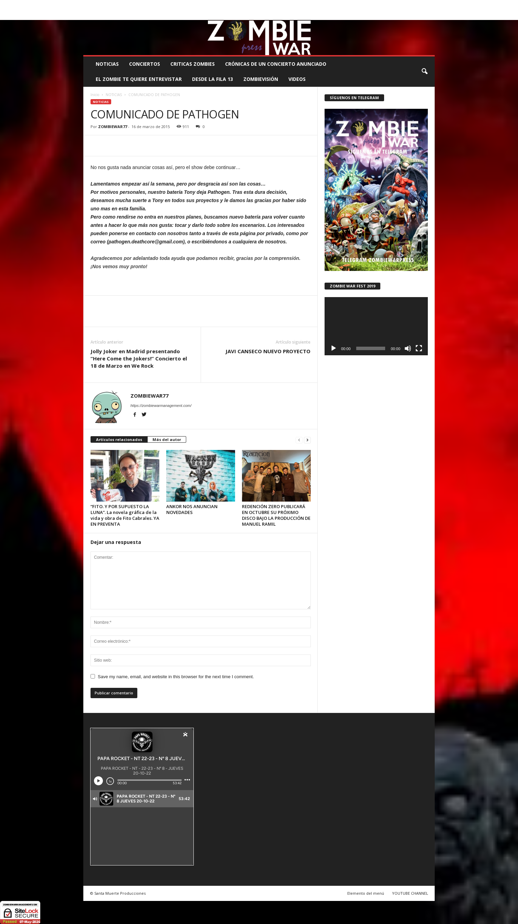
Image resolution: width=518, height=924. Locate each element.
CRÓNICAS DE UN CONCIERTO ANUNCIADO (275, 64)
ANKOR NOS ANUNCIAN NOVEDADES (192, 509)
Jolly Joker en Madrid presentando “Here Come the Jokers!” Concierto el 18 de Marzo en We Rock (139, 358)
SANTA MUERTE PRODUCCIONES (200, 5)
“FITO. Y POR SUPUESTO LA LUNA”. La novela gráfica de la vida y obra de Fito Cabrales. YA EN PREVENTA (125, 515)
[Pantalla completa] (418, 348)
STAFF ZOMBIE (314, 5)
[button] (424, 71)
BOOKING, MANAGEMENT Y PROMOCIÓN (123, 5)
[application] (376, 326)
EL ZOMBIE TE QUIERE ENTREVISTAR (139, 79)
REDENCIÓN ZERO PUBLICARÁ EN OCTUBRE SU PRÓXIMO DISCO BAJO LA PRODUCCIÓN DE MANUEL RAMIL (276, 515)
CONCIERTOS (144, 64)
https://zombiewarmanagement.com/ (160, 405)
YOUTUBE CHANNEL (410, 893)
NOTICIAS (107, 64)
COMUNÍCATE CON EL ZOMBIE (266, 5)
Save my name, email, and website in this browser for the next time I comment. (176, 676)
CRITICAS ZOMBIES (192, 64)
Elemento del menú (365, 893)
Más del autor (166, 439)
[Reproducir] (333, 348)
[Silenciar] (407, 348)
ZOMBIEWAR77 (112, 126)
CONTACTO (346, 5)
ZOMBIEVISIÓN (260, 79)
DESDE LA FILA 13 (212, 79)
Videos (297, 79)
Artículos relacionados (119, 439)
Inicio (95, 94)
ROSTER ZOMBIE (378, 5)
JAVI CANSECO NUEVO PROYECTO (267, 351)
